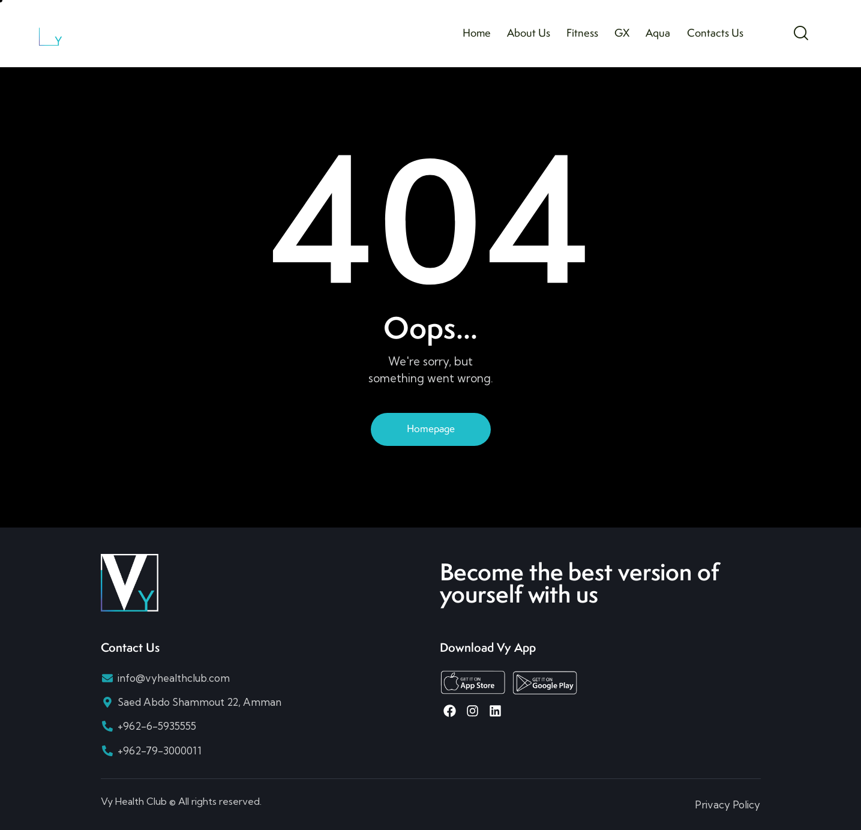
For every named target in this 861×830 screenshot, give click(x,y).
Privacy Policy (727, 804)
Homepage (431, 428)
